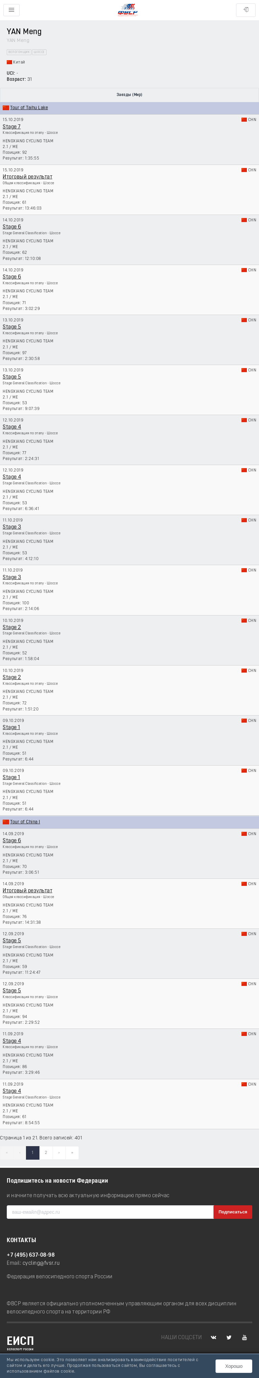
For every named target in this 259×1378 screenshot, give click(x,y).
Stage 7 (12, 127)
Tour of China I (25, 822)
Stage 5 (12, 327)
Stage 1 (11, 727)
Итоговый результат (27, 177)
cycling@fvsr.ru (41, 1263)
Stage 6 (12, 227)
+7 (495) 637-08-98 (31, 1255)
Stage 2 (12, 627)
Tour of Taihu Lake (29, 108)
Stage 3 (12, 527)
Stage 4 (12, 427)
